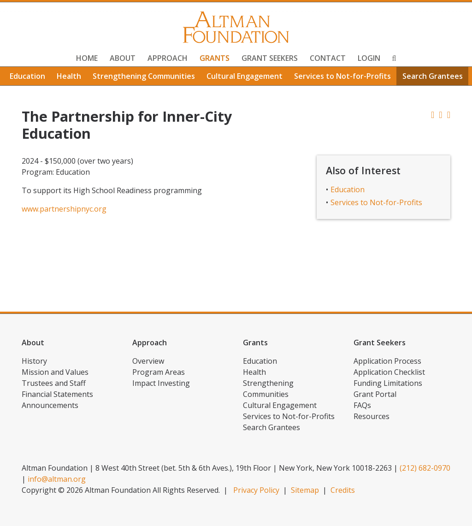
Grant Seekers (270, 58)
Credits (342, 490)
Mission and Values (55, 372)
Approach (168, 58)
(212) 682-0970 (425, 468)
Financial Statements (57, 394)
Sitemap (305, 490)
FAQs (362, 405)
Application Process (387, 361)
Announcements (50, 405)
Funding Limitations (388, 383)
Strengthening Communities (144, 76)
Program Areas (158, 372)
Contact (328, 58)
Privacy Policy (256, 490)
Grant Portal (375, 394)
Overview (148, 361)
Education (27, 76)
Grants (215, 58)
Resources (371, 416)
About (123, 58)
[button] (448, 114)
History (34, 361)
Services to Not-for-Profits (342, 76)
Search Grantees (432, 76)
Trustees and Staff (54, 383)
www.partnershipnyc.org (64, 209)
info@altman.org (57, 479)
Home (87, 58)
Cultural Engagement (244, 76)
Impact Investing (161, 383)
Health (69, 76)
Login (369, 58)
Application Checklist (389, 372)
